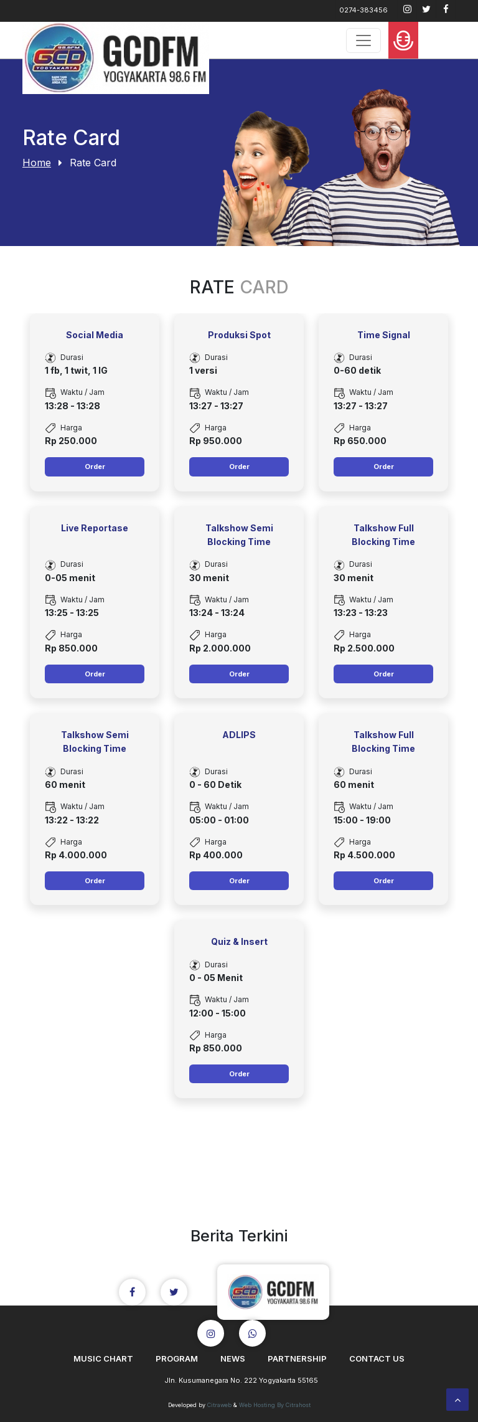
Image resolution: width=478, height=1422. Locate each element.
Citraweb (219, 1404)
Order (95, 466)
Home (36, 162)
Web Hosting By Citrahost (275, 1404)
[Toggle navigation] (363, 40)
